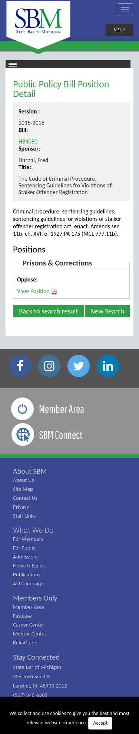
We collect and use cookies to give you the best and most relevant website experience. (70, 720)
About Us (23, 480)
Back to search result (48, 311)
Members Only (35, 597)
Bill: (23, 129)
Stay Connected (36, 657)
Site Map (23, 489)
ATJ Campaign (28, 583)
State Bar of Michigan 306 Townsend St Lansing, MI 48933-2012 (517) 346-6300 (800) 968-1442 (40, 686)
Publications (26, 574)
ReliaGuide (25, 642)
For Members (28, 538)
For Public (24, 547)
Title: (25, 167)
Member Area (28, 606)
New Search (107, 311)
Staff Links (24, 515)
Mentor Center (29, 633)
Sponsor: (29, 148)
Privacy (21, 506)
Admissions (26, 556)
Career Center (28, 624)
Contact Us (25, 498)
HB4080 (28, 141)
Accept (100, 723)
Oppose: (27, 279)
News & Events (29, 565)
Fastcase (22, 615)
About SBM (30, 471)
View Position (37, 291)
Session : (29, 111)
